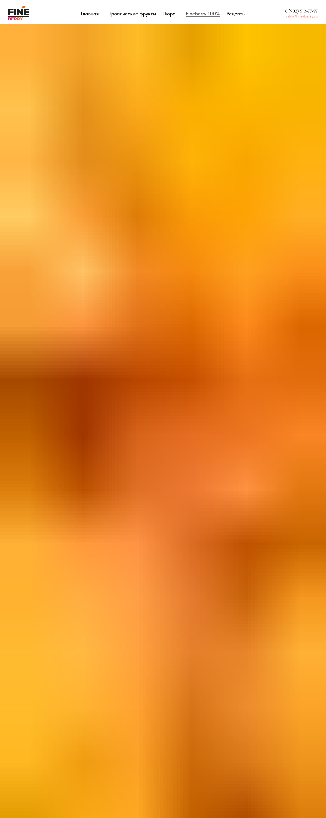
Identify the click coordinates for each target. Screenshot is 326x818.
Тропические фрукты (132, 13)
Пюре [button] (169, 13)
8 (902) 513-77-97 (301, 11)
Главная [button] (90, 13)
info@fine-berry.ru (302, 16)
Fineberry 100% (203, 13)
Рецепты (236, 13)
